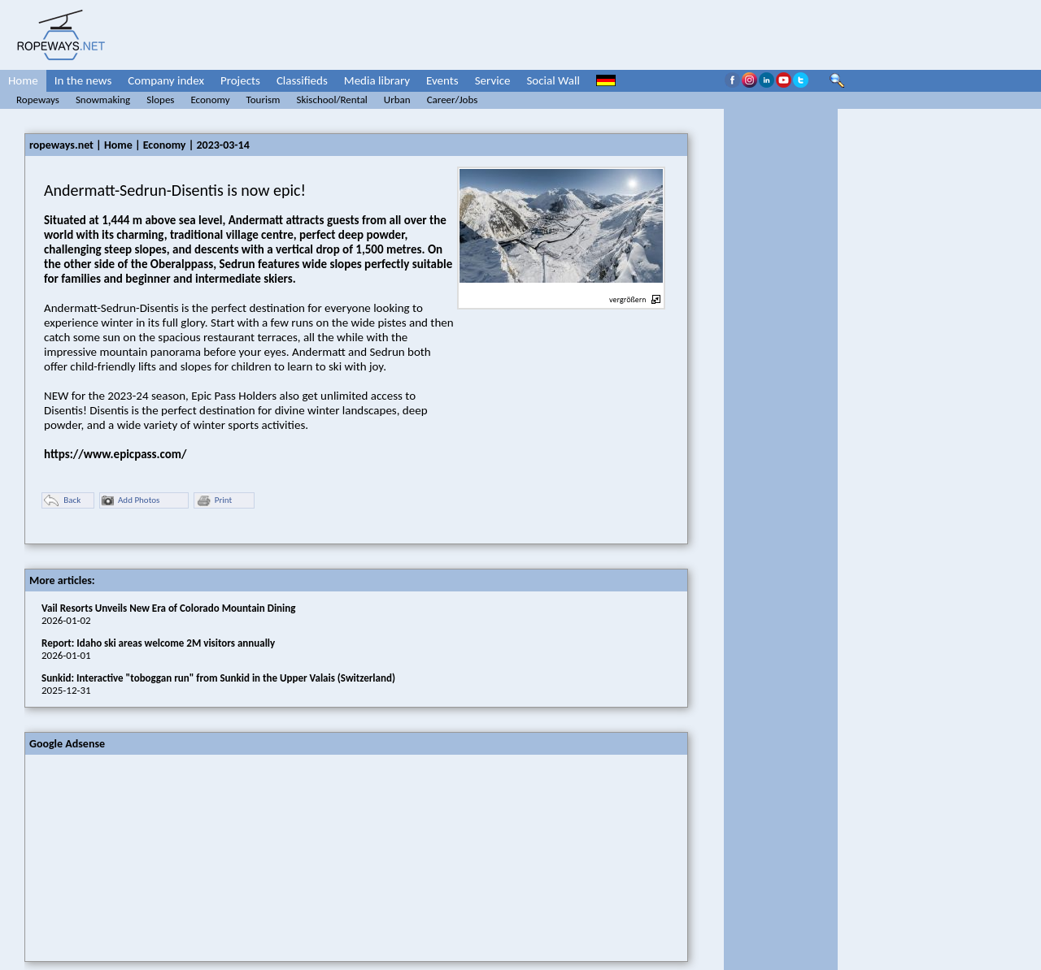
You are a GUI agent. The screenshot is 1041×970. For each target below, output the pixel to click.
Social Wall (553, 80)
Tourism (263, 99)
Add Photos (130, 501)
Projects (240, 80)
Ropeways (37, 99)
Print (214, 501)
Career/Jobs (452, 99)
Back (62, 501)
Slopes (160, 99)
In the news (83, 80)
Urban (397, 99)
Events (442, 80)
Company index (166, 80)
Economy (209, 99)
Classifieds (302, 80)
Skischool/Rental (331, 99)
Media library (377, 80)
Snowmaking (103, 99)
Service (493, 80)
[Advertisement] (147, 856)
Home (23, 80)
